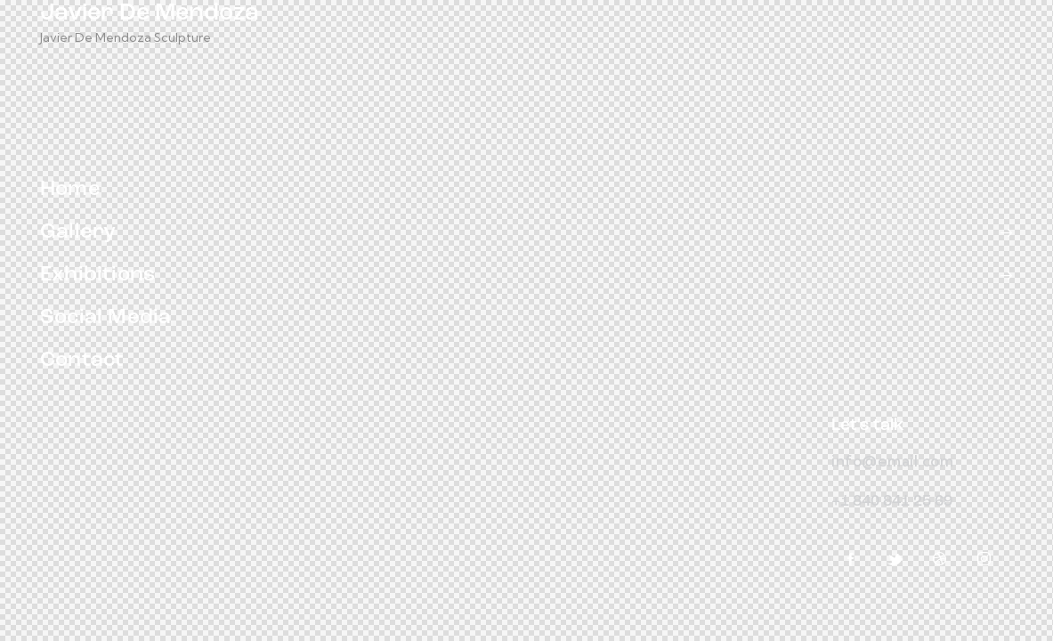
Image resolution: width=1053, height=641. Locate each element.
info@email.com (892, 460)
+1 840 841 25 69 (891, 501)
